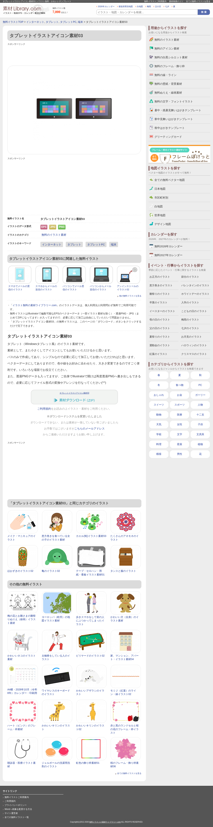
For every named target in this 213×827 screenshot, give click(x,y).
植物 (200, 444)
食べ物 (179, 385)
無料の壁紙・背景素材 (168, 83)
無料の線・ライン (165, 74)
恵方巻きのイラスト (161, 285)
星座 (179, 444)
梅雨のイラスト (190, 319)
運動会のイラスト (159, 345)
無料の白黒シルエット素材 (170, 57)
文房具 (200, 434)
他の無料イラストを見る (130, 296)
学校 (158, 434)
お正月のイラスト (159, 276)
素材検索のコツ (176, 1)
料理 (158, 444)
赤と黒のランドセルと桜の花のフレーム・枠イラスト (124, 729)
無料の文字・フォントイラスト (173, 101)
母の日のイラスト (159, 319)
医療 (179, 414)
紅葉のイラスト (158, 353)
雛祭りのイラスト (159, 293)
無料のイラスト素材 (53, 234)
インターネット (35, 21)
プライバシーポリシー (16, 805)
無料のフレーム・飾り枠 (169, 66)
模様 (158, 453)
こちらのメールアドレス (89, 428)
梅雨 (149, 6)
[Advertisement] (74, 54)
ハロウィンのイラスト (194, 345)
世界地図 (159, 215)
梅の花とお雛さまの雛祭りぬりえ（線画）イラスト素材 (21, 619)
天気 (158, 424)
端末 (80, 21)
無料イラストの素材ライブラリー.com (105, 822)
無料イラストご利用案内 (155, 1)
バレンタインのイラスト (195, 285)
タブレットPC (68, 21)
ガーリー (200, 394)
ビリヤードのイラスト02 (90, 655)
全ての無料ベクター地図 (169, 179)
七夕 (167, 6)
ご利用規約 (44, 408)
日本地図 (159, 188)
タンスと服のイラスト (123, 570)
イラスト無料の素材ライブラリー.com (34, 305)
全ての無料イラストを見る (198, 1)
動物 (158, 414)
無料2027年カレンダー (168, 255)
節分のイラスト (190, 276)
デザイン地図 (162, 224)
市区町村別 (161, 197)
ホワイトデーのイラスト (195, 293)
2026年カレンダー (106, 6)
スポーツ (179, 404)
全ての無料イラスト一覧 (17, 817)
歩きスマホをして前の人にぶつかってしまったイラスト (90, 621)
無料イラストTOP (13, 21)
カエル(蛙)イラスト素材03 (91, 535)
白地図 (140, 6)
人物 (200, 404)
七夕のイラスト (190, 328)
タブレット (52, 21)
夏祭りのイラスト (159, 336)
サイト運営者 (11, 813)
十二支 (200, 414)
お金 (179, 394)
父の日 (158, 6)
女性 (179, 424)
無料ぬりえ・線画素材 (168, 92)
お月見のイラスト (191, 336)
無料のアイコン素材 (166, 48)
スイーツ (159, 404)
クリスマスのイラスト (194, 353)
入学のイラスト (190, 302)
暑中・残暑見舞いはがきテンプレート (177, 110)
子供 (200, 424)
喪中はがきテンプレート (169, 127)
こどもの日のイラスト (194, 311)
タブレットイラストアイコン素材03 (74, 393)
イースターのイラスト (162, 311)
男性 (179, 453)
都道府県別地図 (126, 6)
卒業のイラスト (158, 302)
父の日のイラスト (159, 328)
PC (200, 385)
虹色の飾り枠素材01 (88, 762)
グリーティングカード (168, 136)
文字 (179, 434)
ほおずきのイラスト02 (20, 570)
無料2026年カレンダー (168, 246)
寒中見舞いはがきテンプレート (173, 119)
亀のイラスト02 (51, 570)
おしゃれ (159, 394)
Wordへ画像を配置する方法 (18, 809)
